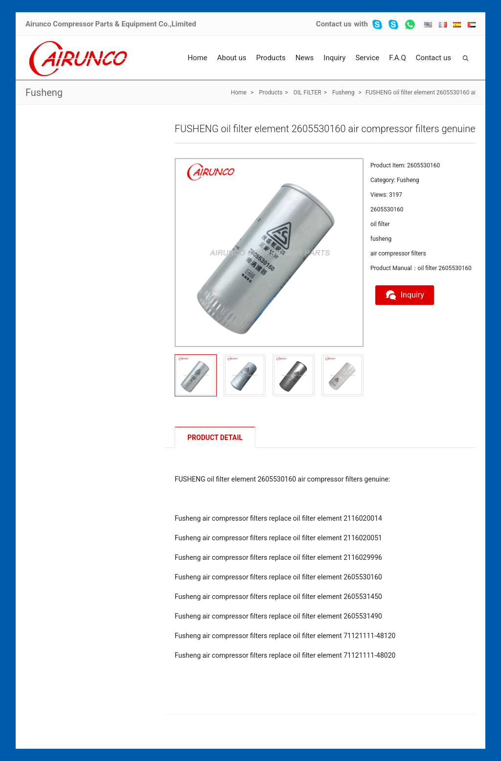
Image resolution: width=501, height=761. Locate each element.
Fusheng (44, 92)
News (305, 57)
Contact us (334, 24)
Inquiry (334, 57)
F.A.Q (397, 57)
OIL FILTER (307, 92)
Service (367, 57)
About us (232, 57)
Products (270, 57)
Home (197, 57)
